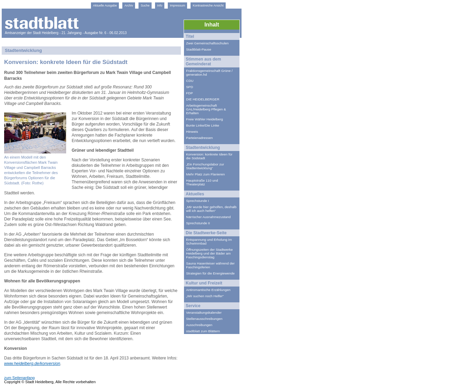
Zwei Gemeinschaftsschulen (207, 43)
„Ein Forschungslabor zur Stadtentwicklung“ (205, 166)
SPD (189, 87)
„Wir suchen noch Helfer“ (205, 296)
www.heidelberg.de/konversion (32, 363)
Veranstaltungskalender (204, 312)
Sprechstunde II (198, 223)
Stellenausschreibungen (204, 319)
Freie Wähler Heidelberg (204, 119)
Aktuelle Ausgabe (105, 5)
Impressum (177, 5)
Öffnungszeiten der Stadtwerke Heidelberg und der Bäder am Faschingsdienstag (209, 253)
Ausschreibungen (199, 325)
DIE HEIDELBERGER (202, 99)
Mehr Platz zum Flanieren (205, 174)
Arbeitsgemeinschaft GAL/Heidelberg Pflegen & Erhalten (206, 109)
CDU (189, 81)
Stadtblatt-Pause (198, 49)
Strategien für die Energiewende (210, 273)
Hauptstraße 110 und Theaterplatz (202, 182)
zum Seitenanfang (19, 378)
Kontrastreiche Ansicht (208, 5)
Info (159, 5)
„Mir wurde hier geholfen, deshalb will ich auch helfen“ (211, 209)
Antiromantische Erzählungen (208, 290)
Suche (145, 5)
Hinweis (192, 131)
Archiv (128, 5)
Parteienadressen (199, 138)
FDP (189, 93)
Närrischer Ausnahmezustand (208, 217)
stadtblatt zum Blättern (203, 331)
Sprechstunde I (197, 201)
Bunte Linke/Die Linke (202, 125)
